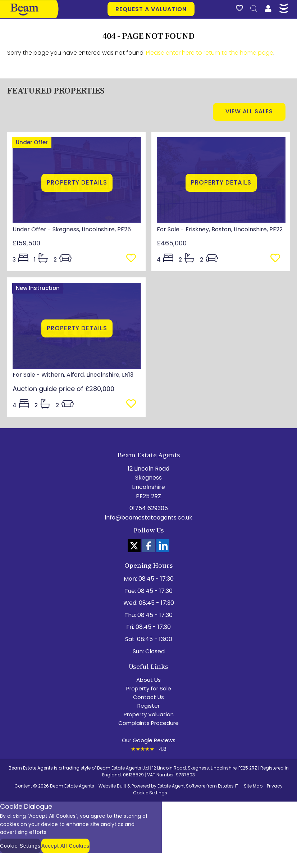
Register (148, 705)
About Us (148, 680)
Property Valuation (149, 714)
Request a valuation (151, 9)
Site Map (253, 786)
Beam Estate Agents (72, 786)
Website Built (112, 786)
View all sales (249, 111)
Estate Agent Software (181, 786)
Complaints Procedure (148, 723)
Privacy (275, 786)
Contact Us (148, 697)
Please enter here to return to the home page (209, 53)
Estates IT (228, 786)
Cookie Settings (150, 793)
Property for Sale (148, 688)
